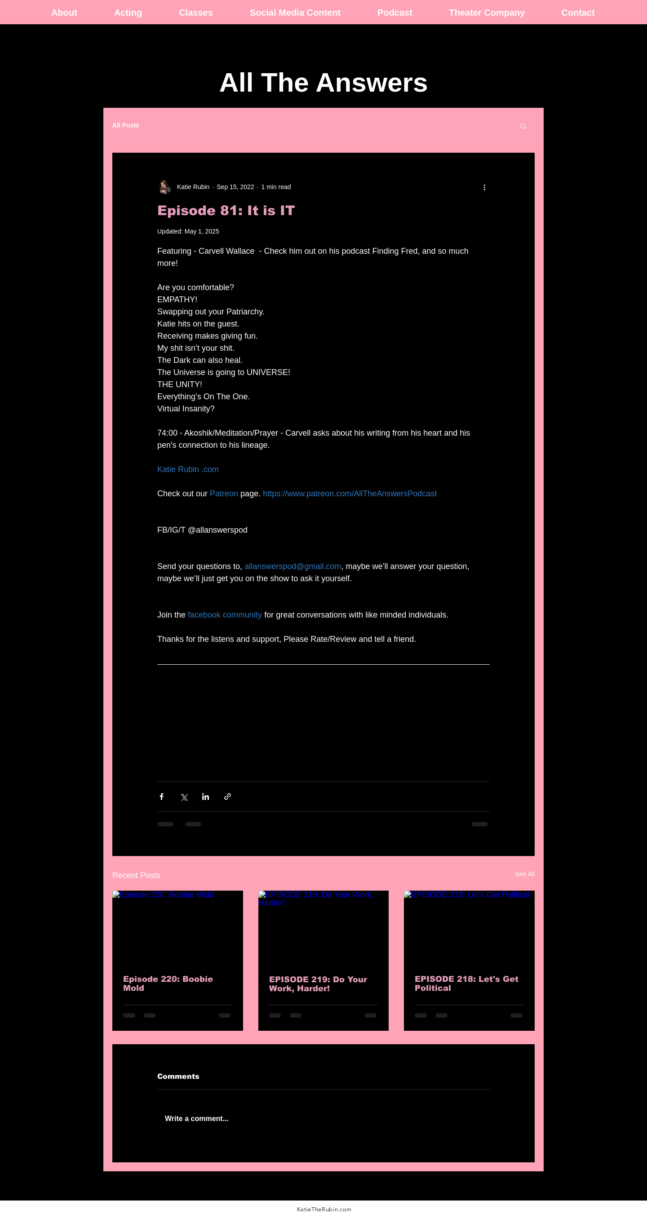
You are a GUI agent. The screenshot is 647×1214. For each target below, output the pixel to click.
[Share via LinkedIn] (205, 796)
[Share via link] (227, 796)
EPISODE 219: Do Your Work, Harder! (318, 984)
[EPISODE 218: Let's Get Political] (469, 927)
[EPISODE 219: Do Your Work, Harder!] (323, 927)
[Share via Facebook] (161, 796)
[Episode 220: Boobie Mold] (177, 927)
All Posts (125, 125)
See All (525, 874)
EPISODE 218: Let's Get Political (466, 984)
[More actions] (484, 186)
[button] (523, 125)
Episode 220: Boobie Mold (168, 984)
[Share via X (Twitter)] (183, 796)
